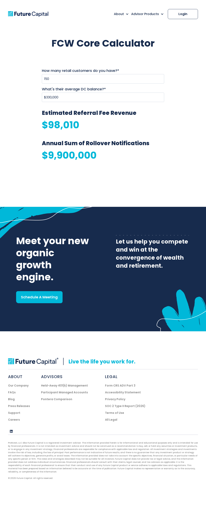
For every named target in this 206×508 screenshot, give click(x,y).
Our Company (18, 386)
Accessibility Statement (123, 392)
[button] (120, 14)
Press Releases (19, 406)
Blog (11, 399)
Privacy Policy (115, 399)
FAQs (12, 392)
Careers (14, 420)
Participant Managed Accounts (64, 392)
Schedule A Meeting (39, 297)
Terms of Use (114, 413)
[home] (32, 14)
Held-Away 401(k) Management (64, 386)
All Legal (111, 420)
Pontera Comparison (56, 399)
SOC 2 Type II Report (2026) (125, 406)
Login (182, 14)
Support (14, 413)
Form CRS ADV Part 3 (120, 386)
